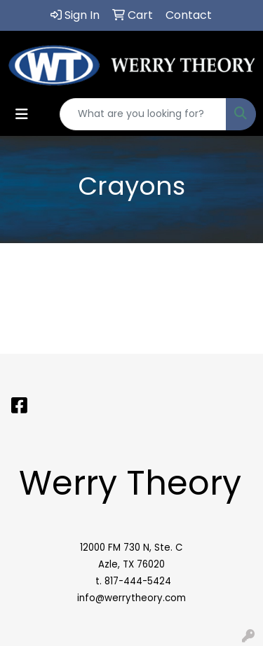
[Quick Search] (143, 114)
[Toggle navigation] (21, 114)
